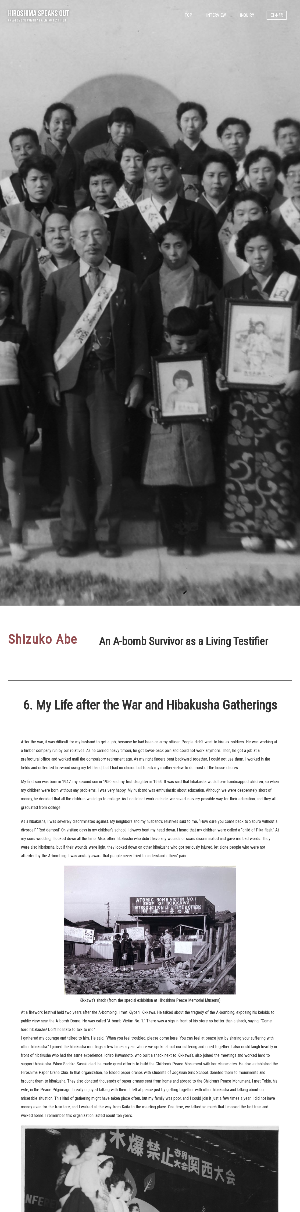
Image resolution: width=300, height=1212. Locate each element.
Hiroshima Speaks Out (38, 13)
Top (188, 15)
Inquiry (247, 15)
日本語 (276, 15)
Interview (216, 15)
